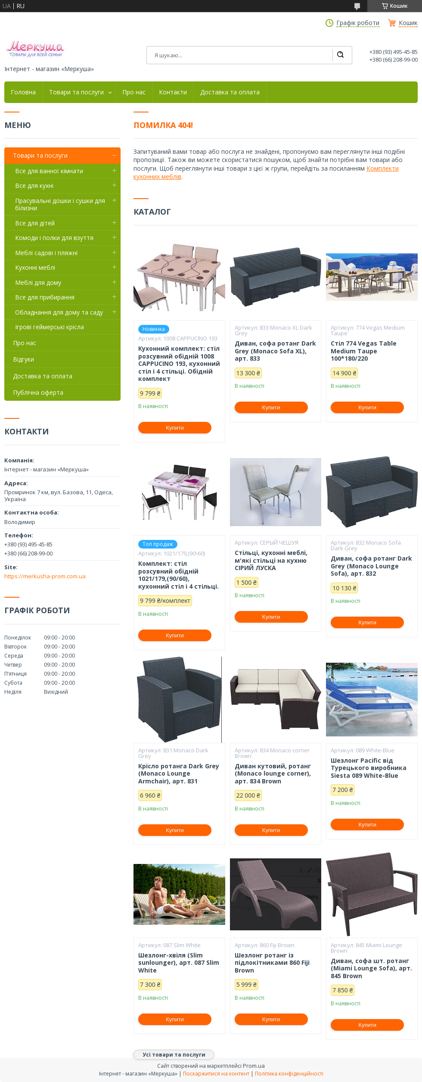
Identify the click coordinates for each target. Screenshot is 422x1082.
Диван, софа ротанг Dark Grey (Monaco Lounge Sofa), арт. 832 (371, 566)
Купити (175, 427)
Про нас (134, 92)
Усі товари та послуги (174, 1054)
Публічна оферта (38, 392)
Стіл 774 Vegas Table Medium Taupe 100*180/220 (364, 351)
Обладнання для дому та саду (59, 312)
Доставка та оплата (230, 92)
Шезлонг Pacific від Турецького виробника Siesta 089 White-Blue (368, 768)
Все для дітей (35, 223)
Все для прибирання (44, 297)
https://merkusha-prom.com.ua (45, 576)
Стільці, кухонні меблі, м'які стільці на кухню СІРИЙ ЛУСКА (271, 560)
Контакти (173, 92)
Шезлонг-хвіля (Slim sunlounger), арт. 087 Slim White (178, 962)
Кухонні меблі (35, 267)
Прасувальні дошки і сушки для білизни (60, 204)
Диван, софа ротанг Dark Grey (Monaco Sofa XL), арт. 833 (275, 351)
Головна (23, 92)
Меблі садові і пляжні (46, 253)
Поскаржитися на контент (216, 1073)
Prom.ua (254, 1066)
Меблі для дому (38, 282)
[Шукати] (340, 55)
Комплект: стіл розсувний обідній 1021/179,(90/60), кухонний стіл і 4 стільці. (178, 575)
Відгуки (23, 359)
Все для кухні (34, 185)
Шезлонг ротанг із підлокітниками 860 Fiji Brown (272, 962)
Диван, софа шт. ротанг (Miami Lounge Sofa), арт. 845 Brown (371, 968)
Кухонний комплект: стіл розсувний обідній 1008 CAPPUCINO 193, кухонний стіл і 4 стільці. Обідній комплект (179, 364)
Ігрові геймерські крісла (49, 327)
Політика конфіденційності (289, 1073)
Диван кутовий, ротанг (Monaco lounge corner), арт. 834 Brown (273, 773)
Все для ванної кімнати (49, 171)
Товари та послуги (76, 92)
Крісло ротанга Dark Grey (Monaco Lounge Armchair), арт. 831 (178, 773)
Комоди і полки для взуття (54, 238)
